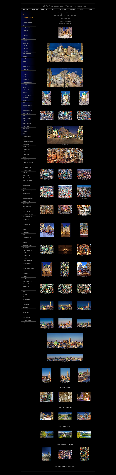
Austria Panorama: (65, 426)
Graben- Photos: (65, 387)
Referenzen (72, 9)
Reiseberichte (62, 9)
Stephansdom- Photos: (65, 444)
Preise (90, 9)
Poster (81, 9)
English (53, 9)
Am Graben (65, 62)
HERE (69, 21)
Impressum (64, 466)
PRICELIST (58, 466)
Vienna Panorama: (65, 407)
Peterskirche (65, 38)
